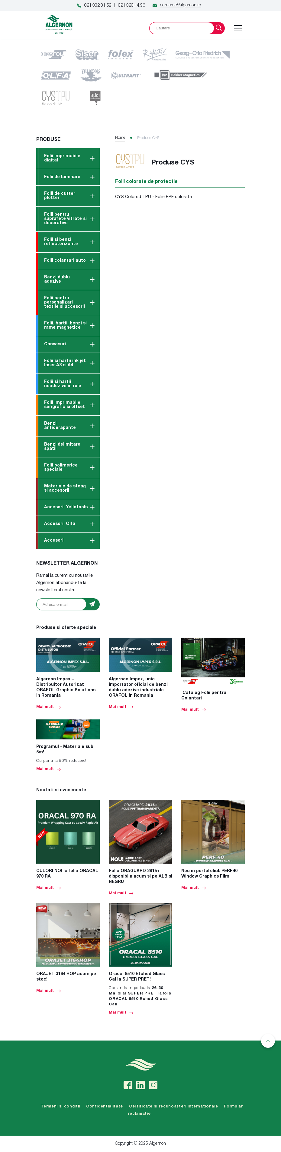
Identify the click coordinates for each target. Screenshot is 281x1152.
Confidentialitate (104, 1106)
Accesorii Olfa (59, 524)
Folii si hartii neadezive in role (62, 384)
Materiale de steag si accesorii (65, 488)
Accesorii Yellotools (66, 507)
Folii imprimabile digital (62, 158)
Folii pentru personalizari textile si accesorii (64, 302)
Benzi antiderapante (60, 426)
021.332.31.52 (97, 5)
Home (120, 137)
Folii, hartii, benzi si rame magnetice (65, 325)
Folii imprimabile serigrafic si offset (64, 405)
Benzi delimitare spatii (62, 447)
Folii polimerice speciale (61, 467)
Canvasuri (55, 344)
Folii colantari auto (65, 261)
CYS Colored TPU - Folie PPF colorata (153, 197)
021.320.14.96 (131, 5)
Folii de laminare (62, 177)
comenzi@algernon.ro (180, 5)
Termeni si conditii (60, 1106)
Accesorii (54, 541)
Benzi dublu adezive (57, 279)
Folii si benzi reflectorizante (61, 242)
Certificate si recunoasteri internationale (173, 1106)
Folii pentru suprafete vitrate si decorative (65, 219)
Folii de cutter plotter (59, 196)
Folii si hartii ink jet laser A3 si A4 (65, 363)
